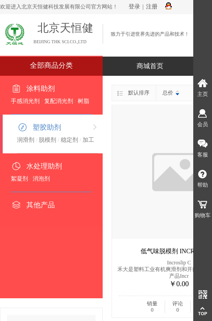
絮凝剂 (19, 178)
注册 (152, 6)
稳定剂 (69, 139)
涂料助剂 (40, 88)
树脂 (83, 101)
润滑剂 (25, 139)
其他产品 (40, 205)
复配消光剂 (58, 101)
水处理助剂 (44, 166)
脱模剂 (47, 139)
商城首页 (150, 66)
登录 (134, 6)
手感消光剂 (25, 101)
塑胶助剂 (47, 127)
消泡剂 (41, 178)
